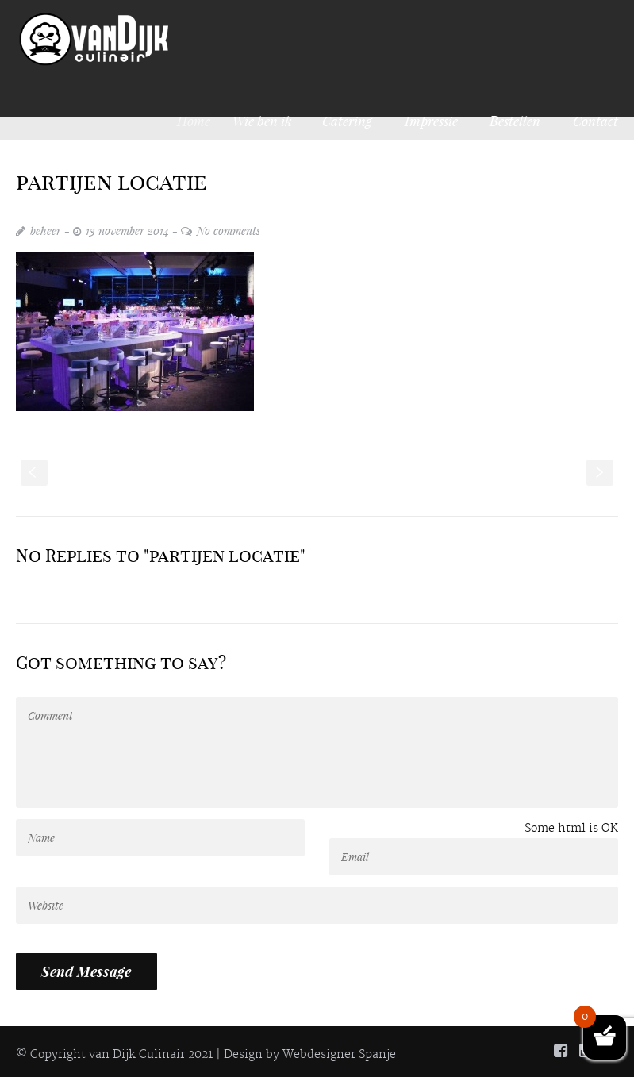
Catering (347, 120)
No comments (228, 230)
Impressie (431, 120)
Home (200, 120)
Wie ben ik (267, 120)
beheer (45, 230)
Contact (595, 120)
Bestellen (515, 120)
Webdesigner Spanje (339, 1055)
